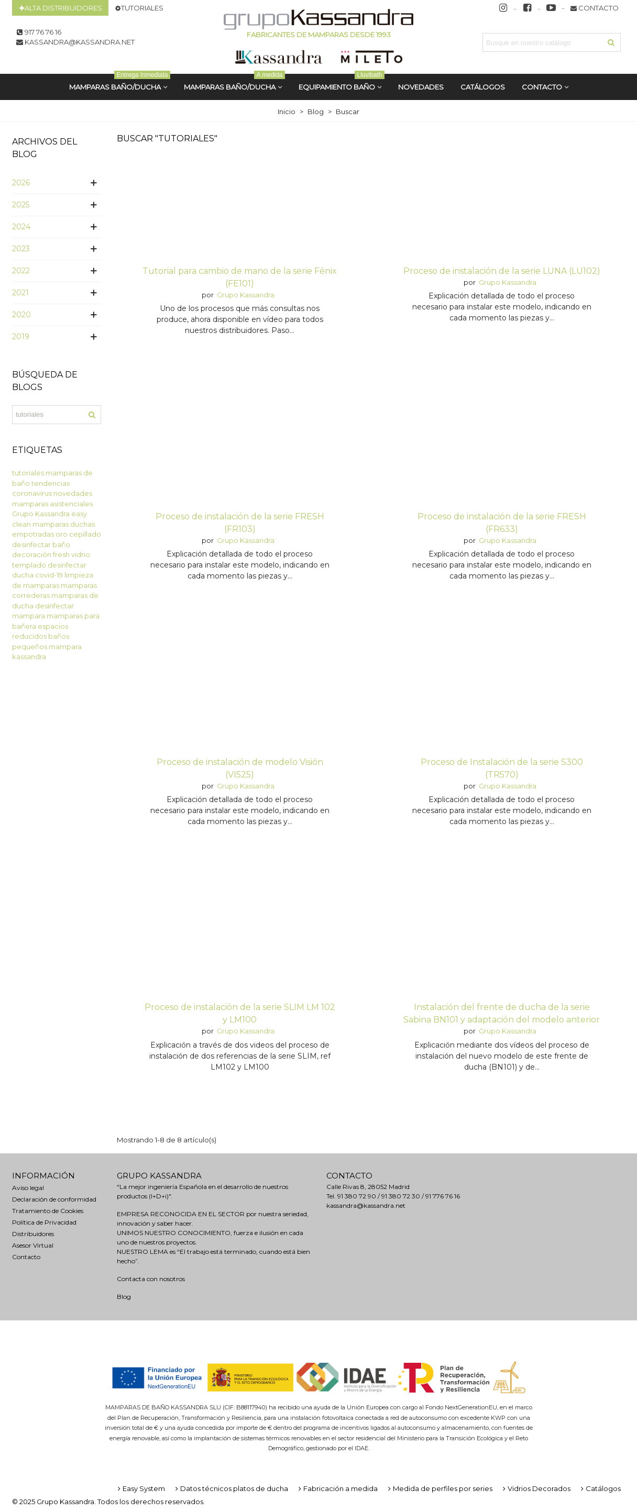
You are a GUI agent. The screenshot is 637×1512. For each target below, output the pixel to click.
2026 (21, 182)
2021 (20, 292)
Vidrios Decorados (535, 1488)
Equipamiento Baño (342, 82)
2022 (21, 270)
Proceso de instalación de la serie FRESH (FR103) (240, 523)
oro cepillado (78, 534)
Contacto (542, 87)
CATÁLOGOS (482, 87)
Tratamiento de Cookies (47, 1211)
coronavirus (32, 493)
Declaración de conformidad (54, 1199)
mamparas (50, 524)
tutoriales (28, 473)
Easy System (140, 1488)
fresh (61, 554)
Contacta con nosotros (151, 1279)
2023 (21, 248)
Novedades (421, 87)
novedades (72, 493)
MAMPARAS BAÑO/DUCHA (119, 82)
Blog (124, 1296)
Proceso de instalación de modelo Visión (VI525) (240, 768)
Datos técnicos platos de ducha (230, 1488)
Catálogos (600, 1488)
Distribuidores (33, 1234)
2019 (20, 336)
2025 (20, 204)
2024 (21, 226)
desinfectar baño (41, 544)
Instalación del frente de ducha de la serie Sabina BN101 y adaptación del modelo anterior (501, 1013)
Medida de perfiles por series (439, 1488)
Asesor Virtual (32, 1245)
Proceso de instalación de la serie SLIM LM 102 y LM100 (240, 1013)
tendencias (50, 483)
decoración (31, 554)
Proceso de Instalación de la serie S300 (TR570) (502, 768)
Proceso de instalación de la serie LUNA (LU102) (501, 271)
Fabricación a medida (337, 1488)
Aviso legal (28, 1188)
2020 (21, 314)
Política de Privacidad (44, 1222)
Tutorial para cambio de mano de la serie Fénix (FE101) (239, 277)
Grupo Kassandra (41, 513)
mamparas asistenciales (52, 503)
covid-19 (49, 575)
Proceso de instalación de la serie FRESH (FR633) (502, 523)
